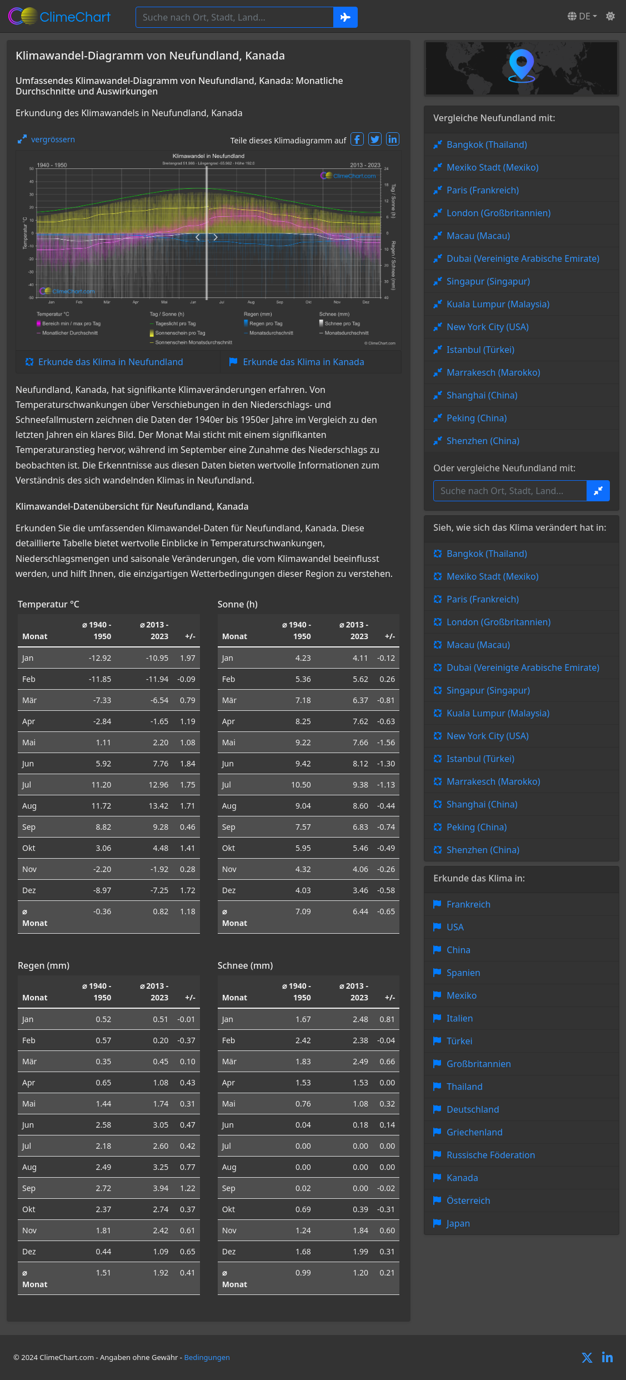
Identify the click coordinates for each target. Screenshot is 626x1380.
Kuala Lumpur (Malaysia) (498, 304)
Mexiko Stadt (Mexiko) (492, 167)
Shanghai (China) (482, 395)
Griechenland (475, 1132)
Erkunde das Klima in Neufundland (110, 362)
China (458, 950)
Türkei (459, 1041)
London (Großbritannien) (498, 213)
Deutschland (473, 1109)
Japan (458, 1223)
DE (579, 16)
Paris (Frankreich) (483, 190)
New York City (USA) (488, 327)
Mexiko (462, 995)
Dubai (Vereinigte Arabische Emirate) (523, 258)
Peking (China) (477, 418)
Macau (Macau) (478, 236)
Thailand (465, 1086)
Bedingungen (207, 1357)
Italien (460, 1018)
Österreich (468, 1200)
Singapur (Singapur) (488, 281)
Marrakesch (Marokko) (493, 372)
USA (455, 927)
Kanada (462, 1178)
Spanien (463, 973)
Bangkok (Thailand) (487, 144)
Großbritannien (479, 1064)
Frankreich (468, 904)
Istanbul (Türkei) (480, 349)
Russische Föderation (491, 1155)
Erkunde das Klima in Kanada (303, 362)
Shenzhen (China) (483, 441)
